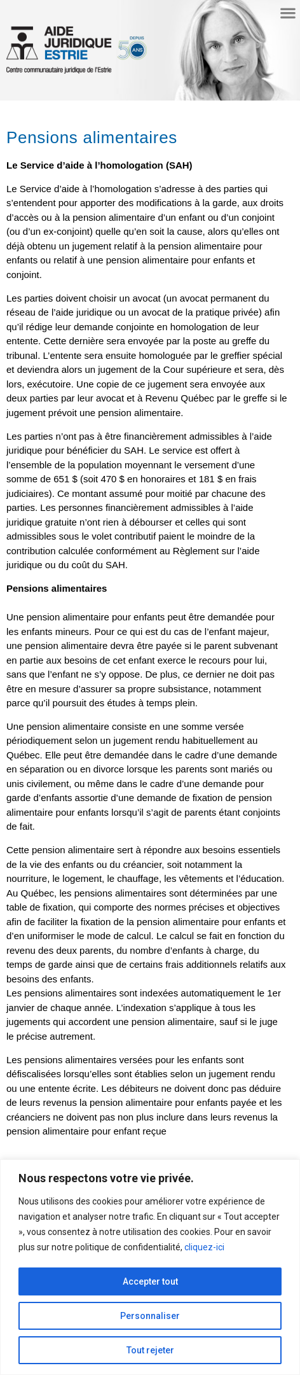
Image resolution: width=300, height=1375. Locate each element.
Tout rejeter (150, 1350)
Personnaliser (150, 1316)
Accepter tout (150, 1281)
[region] (150, 1267)
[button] (287, 12)
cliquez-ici (204, 1247)
